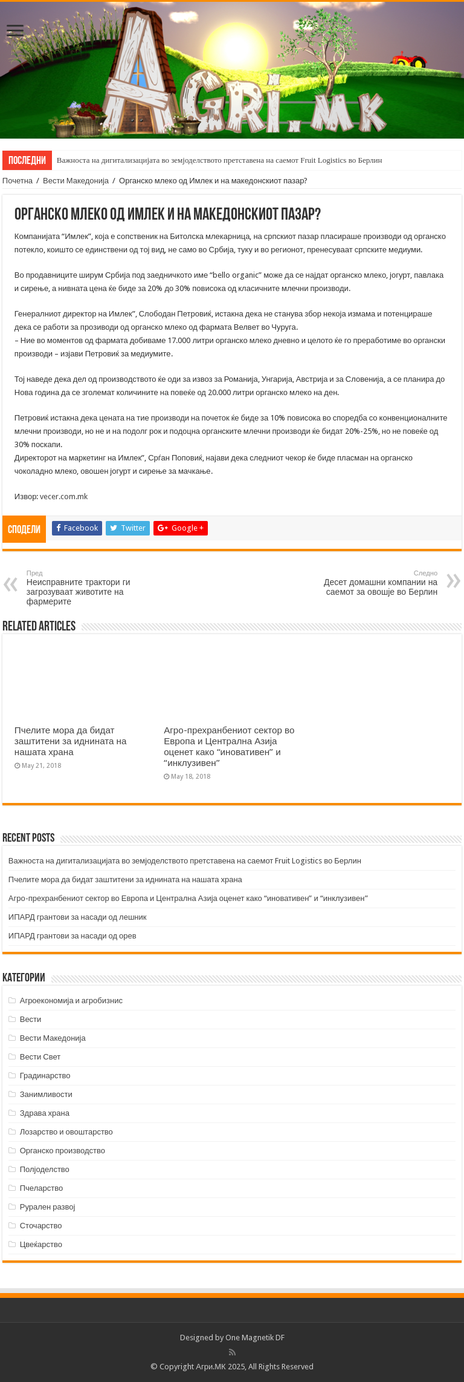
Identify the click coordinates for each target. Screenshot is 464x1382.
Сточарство (41, 1225)
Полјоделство (44, 1169)
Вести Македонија (76, 180)
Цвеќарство (41, 1244)
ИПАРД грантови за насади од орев (72, 935)
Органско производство (62, 1150)
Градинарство (45, 1075)
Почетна (17, 180)
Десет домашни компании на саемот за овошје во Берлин (375, 583)
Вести (31, 1019)
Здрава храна (44, 1113)
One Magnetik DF (255, 1337)
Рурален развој (48, 1206)
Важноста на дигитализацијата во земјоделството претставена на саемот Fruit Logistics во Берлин (219, 160)
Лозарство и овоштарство (66, 1131)
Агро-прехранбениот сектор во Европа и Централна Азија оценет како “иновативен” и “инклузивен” (229, 746)
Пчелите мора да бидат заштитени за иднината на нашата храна (70, 741)
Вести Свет (40, 1056)
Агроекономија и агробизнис (71, 1000)
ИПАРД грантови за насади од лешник (77, 917)
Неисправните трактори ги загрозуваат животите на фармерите (88, 587)
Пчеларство (41, 1188)
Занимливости (46, 1094)
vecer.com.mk (64, 496)
